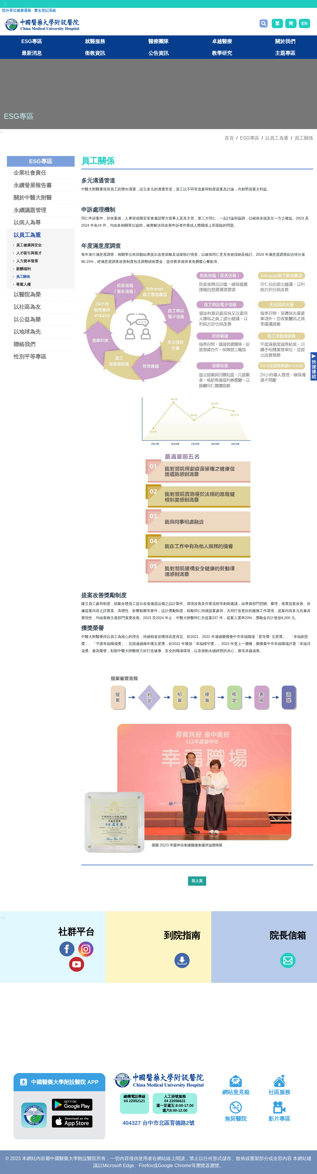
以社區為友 (27, 307)
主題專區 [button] (285, 53)
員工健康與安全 (29, 245)
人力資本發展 (27, 261)
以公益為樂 (27, 319)
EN (304, 23)
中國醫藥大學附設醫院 (158, 1080)
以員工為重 (276, 138)
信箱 (287, 960)
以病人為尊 (27, 222)
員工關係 (304, 138)
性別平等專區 (30, 356)
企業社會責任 (30, 173)
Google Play (72, 1105)
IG (85, 949)
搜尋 (264, 23)
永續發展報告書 (33, 185)
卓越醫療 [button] (222, 41)
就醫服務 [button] (95, 41)
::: (5, 4)
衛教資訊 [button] (95, 53)
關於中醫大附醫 (33, 197)
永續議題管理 (30, 210)
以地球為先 (27, 332)
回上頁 (197, 881)
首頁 (229, 138)
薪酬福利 (23, 268)
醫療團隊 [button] (158, 41)
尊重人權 (23, 284)
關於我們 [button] (285, 41)
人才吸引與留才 (29, 253)
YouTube (76, 964)
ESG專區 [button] (31, 41)
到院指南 (182, 960)
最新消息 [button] (32, 53)
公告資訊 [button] (158, 53)
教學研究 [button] (222, 53)
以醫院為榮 (27, 294)
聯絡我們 (24, 344)
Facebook (67, 949)
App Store (72, 1121)
